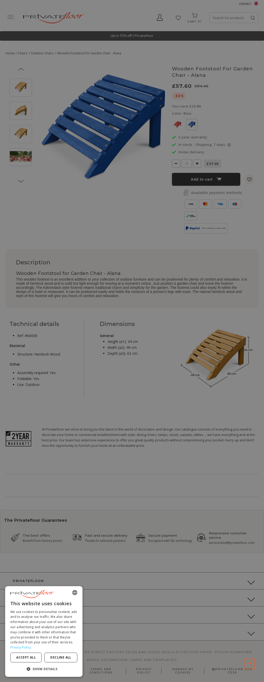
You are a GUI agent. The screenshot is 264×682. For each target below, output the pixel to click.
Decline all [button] (60, 657)
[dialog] (43, 631)
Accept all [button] (26, 657)
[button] (43, 669)
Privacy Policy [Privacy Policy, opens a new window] (20, 647)
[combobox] (74, 592)
